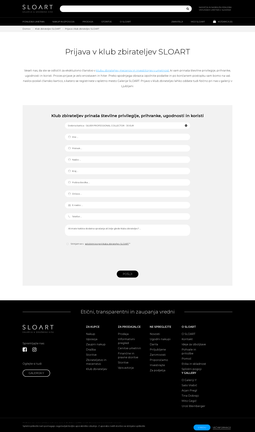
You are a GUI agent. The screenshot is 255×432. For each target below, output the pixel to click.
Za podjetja (157, 370)
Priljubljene (158, 349)
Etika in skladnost (194, 363)
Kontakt (187, 339)
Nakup (90, 334)
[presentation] (127, 257)
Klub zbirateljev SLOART (47, 28)
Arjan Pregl (189, 390)
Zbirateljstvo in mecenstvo (96, 361)
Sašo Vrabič (189, 385)
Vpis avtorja (126, 367)
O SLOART (188, 334)
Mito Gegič (189, 400)
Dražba (91, 349)
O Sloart (125, 21)
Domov (27, 28)
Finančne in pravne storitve (128, 355)
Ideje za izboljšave (194, 344)
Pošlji (127, 274)
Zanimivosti (158, 354)
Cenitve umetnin (129, 348)
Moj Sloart (198, 21)
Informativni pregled (126, 341)
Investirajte (157, 365)
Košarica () (222, 21)
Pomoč (186, 358)
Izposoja (91, 339)
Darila (154, 344)
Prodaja (88, 21)
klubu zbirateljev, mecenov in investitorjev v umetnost (132, 70)
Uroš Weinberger (193, 406)
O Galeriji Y (189, 380)
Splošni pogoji (192, 369)
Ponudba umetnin (33, 21)
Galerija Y (36, 373)
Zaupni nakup (96, 344)
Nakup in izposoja (63, 21)
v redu (202, 427)
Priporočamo (159, 360)
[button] (127, 125)
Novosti (155, 334)
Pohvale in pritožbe (189, 351)
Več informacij (222, 427)
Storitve (106, 21)
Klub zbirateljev (96, 369)
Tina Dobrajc (190, 395)
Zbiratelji (177, 21)
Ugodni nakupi (160, 339)
